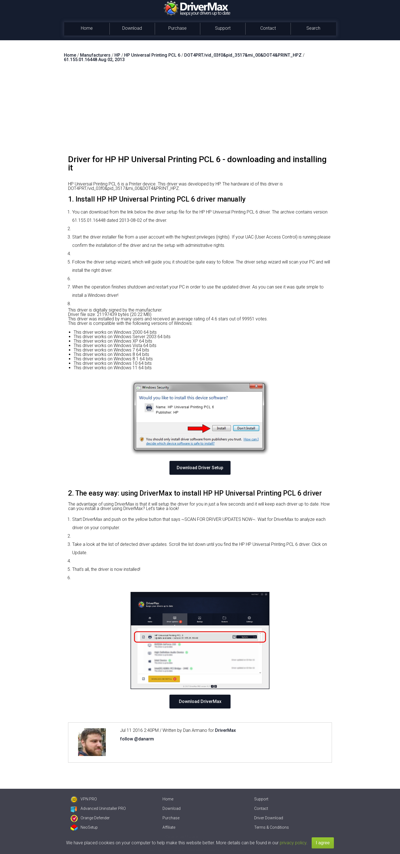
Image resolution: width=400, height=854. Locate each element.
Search (313, 28)
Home (87, 28)
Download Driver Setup (200, 467)
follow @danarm (137, 739)
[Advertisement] (200, 111)
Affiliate (168, 827)
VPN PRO (84, 799)
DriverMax (225, 730)
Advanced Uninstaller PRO (98, 808)
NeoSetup (84, 827)
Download (132, 28)
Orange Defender (90, 818)
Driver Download (268, 818)
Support (223, 28)
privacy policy (293, 842)
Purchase (177, 28)
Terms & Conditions (271, 827)
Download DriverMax (200, 701)
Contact (268, 28)
